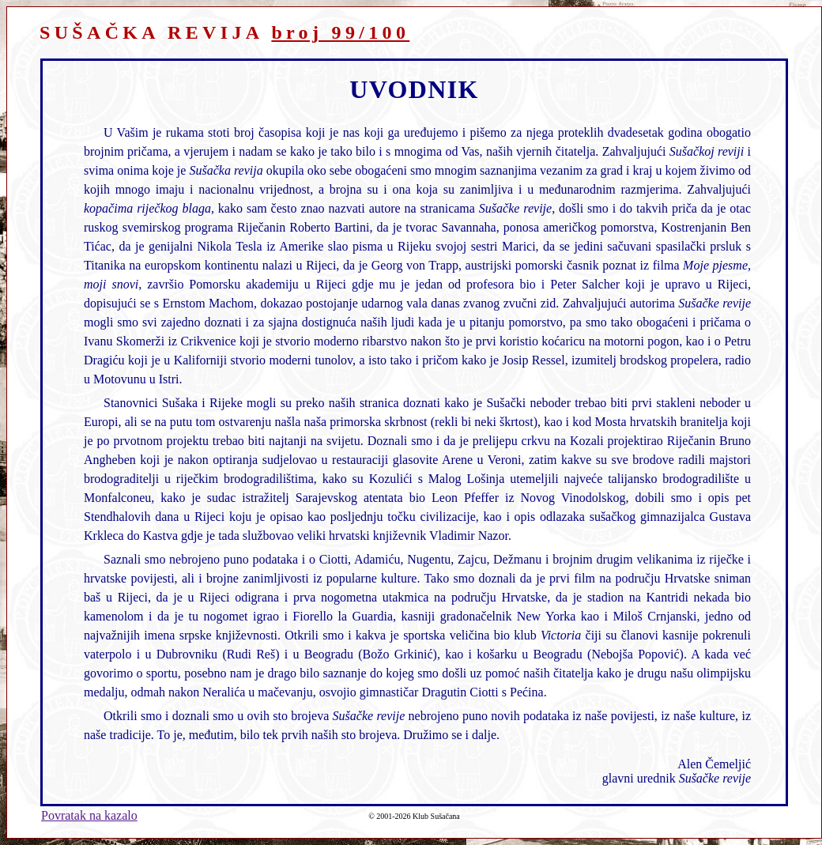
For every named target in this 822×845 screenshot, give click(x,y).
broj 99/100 (340, 32)
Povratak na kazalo (89, 815)
